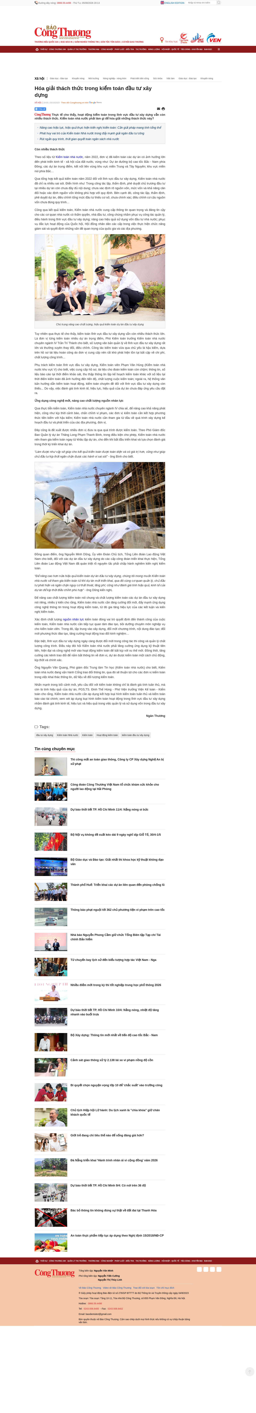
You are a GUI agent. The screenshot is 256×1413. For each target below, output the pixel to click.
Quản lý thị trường (77, 49)
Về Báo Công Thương (90, 1288)
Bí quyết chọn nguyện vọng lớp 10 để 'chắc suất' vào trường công (116, 1085)
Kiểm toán (87, 735)
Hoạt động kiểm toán (107, 735)
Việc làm (171, 78)
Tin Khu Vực (169, 40)
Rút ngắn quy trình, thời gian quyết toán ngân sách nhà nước (79, 139)
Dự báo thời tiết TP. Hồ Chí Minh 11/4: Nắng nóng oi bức (109, 809)
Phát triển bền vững (139, 78)
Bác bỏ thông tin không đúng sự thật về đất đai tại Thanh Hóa (114, 1210)
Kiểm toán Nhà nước (67, 735)
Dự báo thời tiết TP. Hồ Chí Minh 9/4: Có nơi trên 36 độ (108, 1185)
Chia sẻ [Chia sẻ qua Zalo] (40, 109)
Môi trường (93, 78)
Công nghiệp (107, 49)
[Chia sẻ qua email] (158, 109)
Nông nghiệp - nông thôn (114, 78)
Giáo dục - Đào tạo (59, 78)
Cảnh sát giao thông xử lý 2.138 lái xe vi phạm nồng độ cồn (112, 1060)
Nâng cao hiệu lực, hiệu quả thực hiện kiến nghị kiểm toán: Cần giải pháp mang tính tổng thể (100, 127)
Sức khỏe (157, 78)
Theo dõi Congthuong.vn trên (74, 102)
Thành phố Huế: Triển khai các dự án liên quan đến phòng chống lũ (118, 884)
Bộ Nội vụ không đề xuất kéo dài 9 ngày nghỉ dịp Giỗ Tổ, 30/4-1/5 (116, 834)
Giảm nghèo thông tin (87, 42)
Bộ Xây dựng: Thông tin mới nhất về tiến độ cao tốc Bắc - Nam (114, 1035)
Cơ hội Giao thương (133, 42)
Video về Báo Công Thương (117, 1288)
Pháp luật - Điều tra (124, 49)
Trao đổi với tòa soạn (144, 1288)
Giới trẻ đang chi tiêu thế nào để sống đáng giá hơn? (107, 1135)
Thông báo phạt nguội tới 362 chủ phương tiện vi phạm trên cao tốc (118, 909)
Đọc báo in (66, 42)
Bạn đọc (208, 49)
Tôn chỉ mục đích (165, 1288)
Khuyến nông (78, 78)
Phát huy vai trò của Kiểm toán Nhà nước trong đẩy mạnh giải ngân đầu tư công (92, 133)
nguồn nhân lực (73, 619)
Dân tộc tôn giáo (110, 42)
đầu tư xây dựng (44, 735)
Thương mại (93, 49)
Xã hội (39, 78)
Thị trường (141, 49)
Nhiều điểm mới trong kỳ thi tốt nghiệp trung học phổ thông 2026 (116, 985)
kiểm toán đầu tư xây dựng (135, 735)
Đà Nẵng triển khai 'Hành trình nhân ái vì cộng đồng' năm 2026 (114, 1160)
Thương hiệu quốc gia (47, 42)
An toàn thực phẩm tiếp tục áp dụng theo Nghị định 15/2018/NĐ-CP (117, 1235)
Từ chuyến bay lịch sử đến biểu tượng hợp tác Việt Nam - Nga (113, 960)
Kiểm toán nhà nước (69, 157)
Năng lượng (154, 49)
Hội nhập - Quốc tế (170, 49)
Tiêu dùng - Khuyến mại (191, 49)
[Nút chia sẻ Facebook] (60, 109)
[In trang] (163, 109)
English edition (174, 3)
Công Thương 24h (57, 49)
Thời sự (43, 49)
